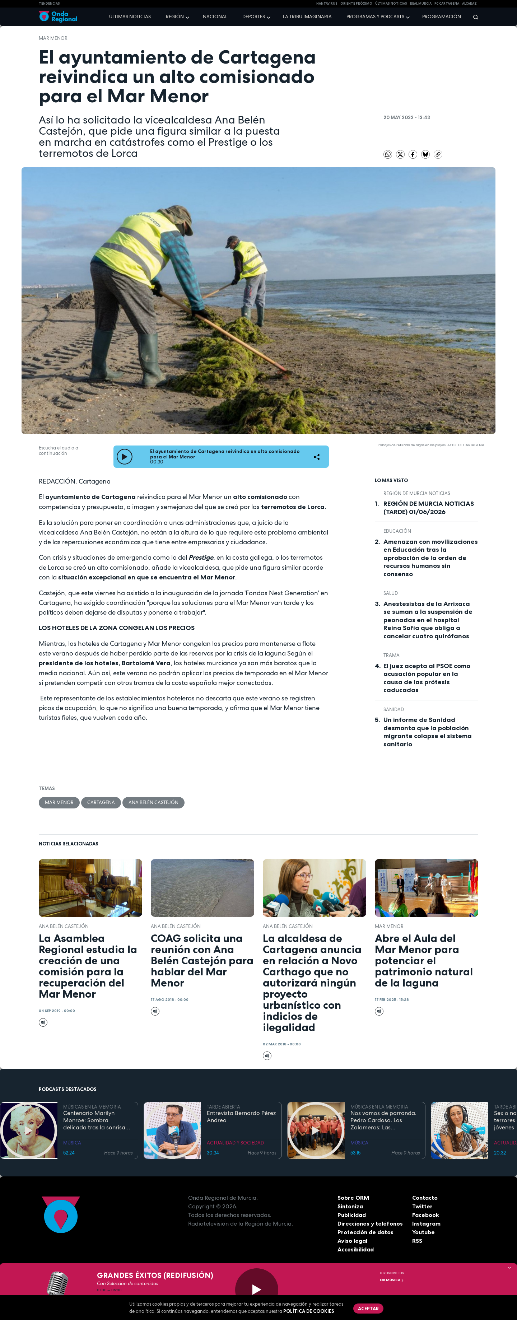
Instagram (426, 1223)
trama (391, 655)
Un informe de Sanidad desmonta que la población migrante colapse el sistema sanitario (427, 732)
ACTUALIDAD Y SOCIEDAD (235, 1143)
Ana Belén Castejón (153, 802)
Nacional (215, 17)
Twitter (422, 1206)
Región (175, 17)
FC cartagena (446, 3)
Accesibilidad (355, 1249)
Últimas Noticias (391, 3)
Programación (441, 17)
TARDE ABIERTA (223, 1107)
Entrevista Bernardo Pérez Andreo (241, 1117)
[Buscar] (473, 17)
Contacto (425, 1197)
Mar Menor (53, 38)
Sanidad (393, 709)
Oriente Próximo (356, 3)
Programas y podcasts (375, 17)
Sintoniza (350, 1206)
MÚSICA (72, 1143)
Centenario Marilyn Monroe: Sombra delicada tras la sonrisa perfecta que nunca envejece (94, 1120)
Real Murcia (421, 3)
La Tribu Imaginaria (307, 17)
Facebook (425, 1214)
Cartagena (101, 802)
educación (397, 531)
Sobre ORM (353, 1197)
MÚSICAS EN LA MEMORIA (92, 1107)
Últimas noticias (130, 17)
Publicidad (351, 1214)
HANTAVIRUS (326, 3)
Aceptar (368, 1308)
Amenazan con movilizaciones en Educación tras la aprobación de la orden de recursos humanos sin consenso (430, 558)
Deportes (253, 17)
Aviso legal (352, 1240)
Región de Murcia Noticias (416, 493)
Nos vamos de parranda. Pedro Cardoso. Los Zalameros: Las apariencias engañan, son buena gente (384, 1120)
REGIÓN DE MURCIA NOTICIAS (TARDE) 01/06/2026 (428, 508)
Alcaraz (469, 3)
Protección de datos (365, 1232)
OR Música (392, 1280)
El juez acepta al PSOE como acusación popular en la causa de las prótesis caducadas (426, 678)
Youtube (423, 1232)
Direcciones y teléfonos (370, 1223)
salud (390, 593)
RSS (417, 1240)
